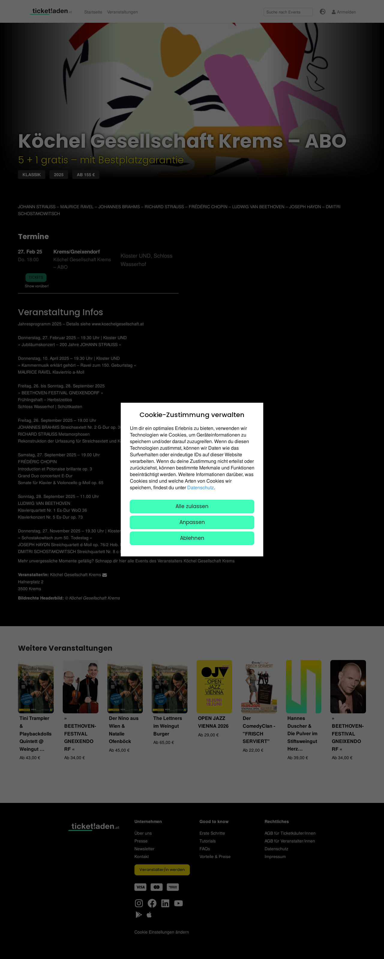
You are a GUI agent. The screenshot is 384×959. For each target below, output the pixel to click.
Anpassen (192, 522)
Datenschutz (200, 487)
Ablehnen (192, 538)
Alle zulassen (192, 506)
